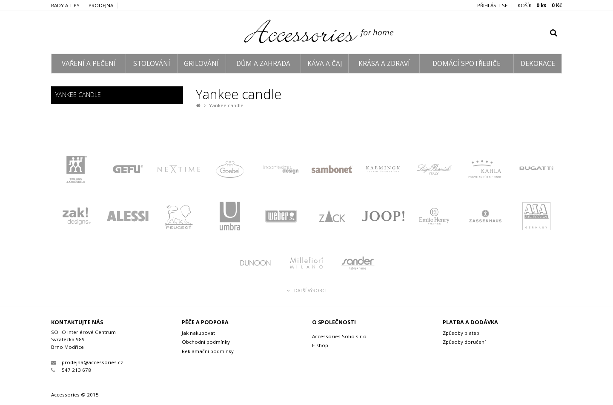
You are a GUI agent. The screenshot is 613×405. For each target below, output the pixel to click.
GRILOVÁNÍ (201, 63)
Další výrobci (307, 290)
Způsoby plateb (461, 333)
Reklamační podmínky (208, 351)
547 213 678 (71, 370)
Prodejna (101, 6)
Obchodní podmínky (206, 342)
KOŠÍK (540, 6)
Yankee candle (226, 105)
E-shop (320, 345)
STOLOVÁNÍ (151, 63)
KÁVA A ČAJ (324, 63)
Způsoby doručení (464, 342)
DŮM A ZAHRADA (263, 63)
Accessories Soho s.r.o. (340, 336)
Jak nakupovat (198, 333)
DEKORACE (538, 63)
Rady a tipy (65, 6)
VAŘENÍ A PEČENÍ (89, 63)
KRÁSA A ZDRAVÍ (384, 63)
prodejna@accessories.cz (87, 362)
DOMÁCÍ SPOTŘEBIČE (467, 63)
